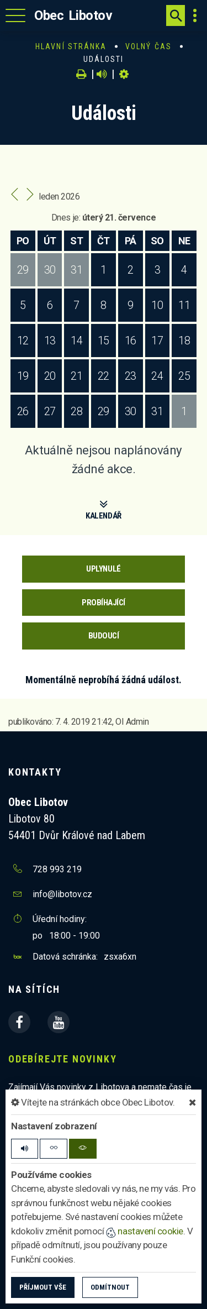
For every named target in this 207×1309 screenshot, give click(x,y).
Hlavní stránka (71, 46)
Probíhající (103, 603)
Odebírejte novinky (62, 1059)
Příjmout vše (42, 1287)
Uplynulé (103, 569)
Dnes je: (65, 217)
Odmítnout (110, 1287)
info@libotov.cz (62, 894)
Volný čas (148, 46)
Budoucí (103, 636)
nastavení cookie (144, 1231)
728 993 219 (57, 869)
